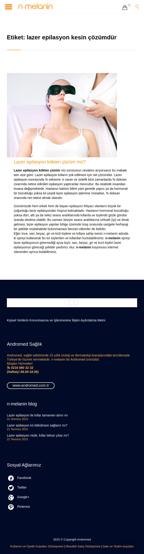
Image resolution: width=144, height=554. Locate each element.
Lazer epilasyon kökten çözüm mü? (50, 161)
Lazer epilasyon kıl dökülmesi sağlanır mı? (37, 425)
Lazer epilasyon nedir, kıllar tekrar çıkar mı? (38, 435)
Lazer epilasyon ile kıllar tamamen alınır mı (37, 415)
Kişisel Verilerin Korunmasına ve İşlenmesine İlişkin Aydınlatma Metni (56, 320)
